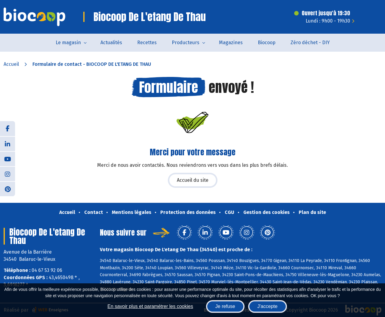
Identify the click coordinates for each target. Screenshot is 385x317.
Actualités (111, 42)
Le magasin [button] (68, 42)
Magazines (231, 42)
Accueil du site (192, 180)
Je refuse (225, 306)
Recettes (147, 42)
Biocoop (267, 42)
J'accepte (267, 306)
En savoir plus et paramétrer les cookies (150, 306)
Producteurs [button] (185, 42)
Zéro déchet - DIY (310, 42)
